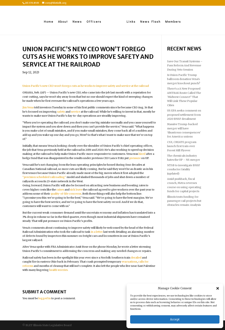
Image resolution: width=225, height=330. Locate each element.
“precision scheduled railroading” (44, 177)
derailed (136, 257)
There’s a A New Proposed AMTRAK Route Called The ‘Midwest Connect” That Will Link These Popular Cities (184, 97)
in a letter (97, 231)
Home (48, 21)
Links (132, 21)
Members (174, 21)
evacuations (129, 261)
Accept (175, 319)
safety (61, 111)
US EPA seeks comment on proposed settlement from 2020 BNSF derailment (184, 115)
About (62, 21)
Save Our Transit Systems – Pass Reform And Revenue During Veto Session (184, 65)
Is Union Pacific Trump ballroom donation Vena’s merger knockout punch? (183, 79)
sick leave (76, 189)
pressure (135, 158)
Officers (93, 21)
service (75, 111)
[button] (217, 288)
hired (142, 154)
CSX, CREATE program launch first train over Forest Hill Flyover (181, 146)
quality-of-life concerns (66, 193)
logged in (44, 298)
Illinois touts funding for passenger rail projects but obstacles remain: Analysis (184, 201)
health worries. (58, 270)
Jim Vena (27, 107)
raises (60, 189)
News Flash (151, 21)
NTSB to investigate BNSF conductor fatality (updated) (183, 169)
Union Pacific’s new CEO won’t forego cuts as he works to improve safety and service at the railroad (85, 86)
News (76, 21)
